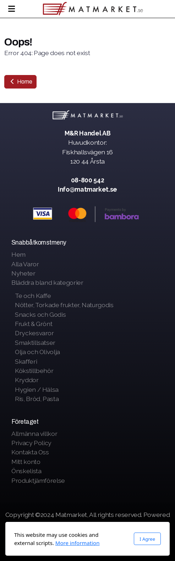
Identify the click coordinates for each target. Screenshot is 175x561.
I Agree (147, 539)
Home (20, 82)
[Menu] (11, 9)
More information (77, 542)
